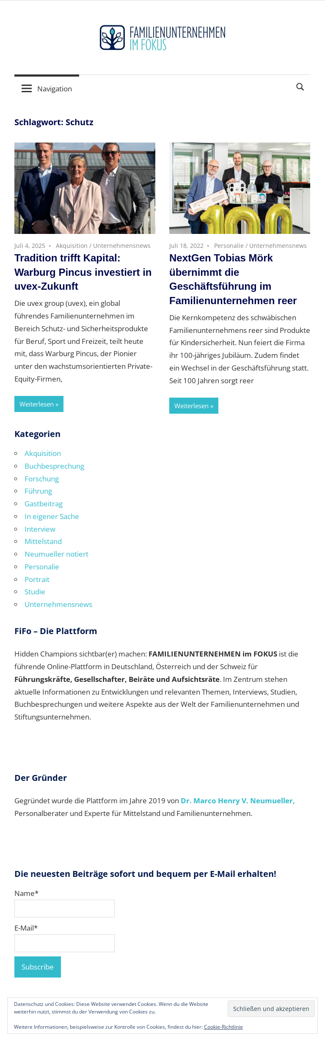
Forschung (42, 478)
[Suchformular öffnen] (300, 86)
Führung (38, 491)
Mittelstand (43, 541)
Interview (40, 529)
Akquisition (72, 246)
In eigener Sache (52, 516)
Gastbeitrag (44, 503)
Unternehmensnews (122, 246)
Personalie (229, 246)
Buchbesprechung (54, 466)
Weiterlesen (36, 404)
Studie (35, 591)
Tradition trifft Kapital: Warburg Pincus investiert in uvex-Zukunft (83, 272)
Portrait (37, 579)
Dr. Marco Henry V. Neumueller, (238, 800)
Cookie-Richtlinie (223, 1026)
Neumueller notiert (56, 554)
